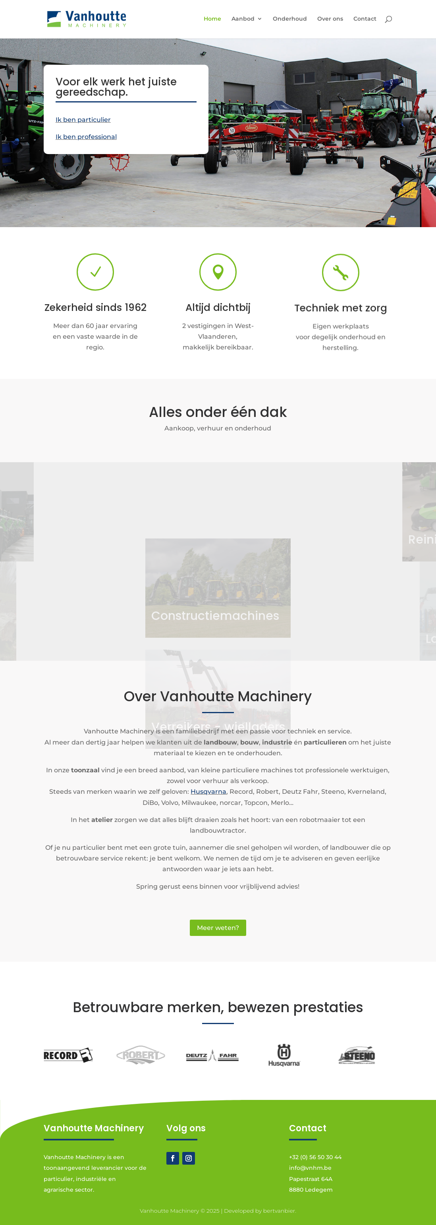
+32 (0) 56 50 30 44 (315, 1157)
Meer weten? (218, 928)
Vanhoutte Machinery (169, 1210)
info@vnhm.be (310, 1167)
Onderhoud (290, 19)
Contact (364, 19)
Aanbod (243, 19)
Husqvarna (208, 791)
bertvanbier (279, 1210)
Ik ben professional (86, 137)
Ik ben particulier (83, 119)
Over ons (330, 19)
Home (212, 19)
